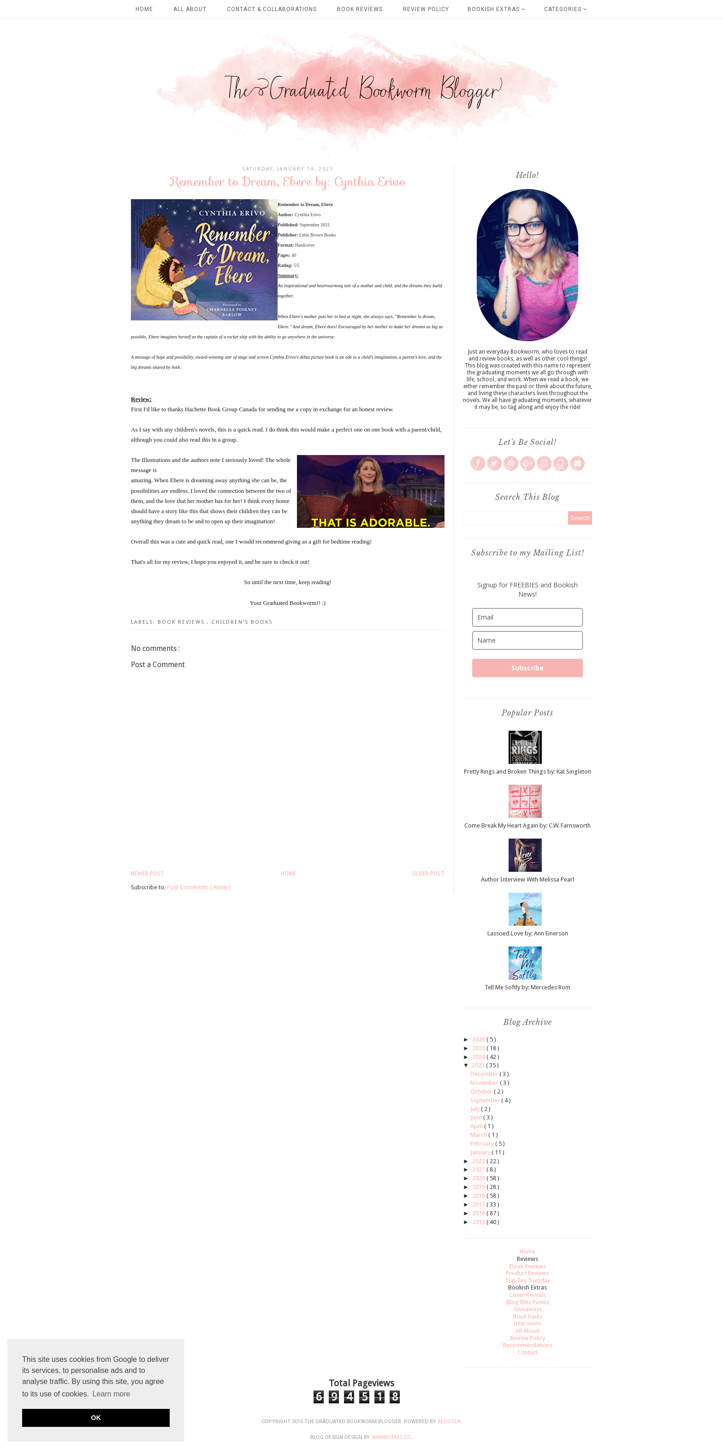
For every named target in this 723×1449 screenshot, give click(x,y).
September (485, 1100)
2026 (479, 1039)
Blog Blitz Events (527, 1302)
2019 (479, 1186)
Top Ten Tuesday (527, 1280)
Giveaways (528, 1309)
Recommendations (527, 1345)
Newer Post (147, 873)
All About (190, 9)
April (477, 1126)
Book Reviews (360, 9)
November (485, 1082)
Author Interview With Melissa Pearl (527, 879)
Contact (527, 1352)
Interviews (527, 1323)
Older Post (428, 873)
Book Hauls (527, 1316)
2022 (479, 1161)
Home (144, 9)
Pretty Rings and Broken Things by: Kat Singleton (527, 771)
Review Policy (426, 9)
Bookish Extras (497, 9)
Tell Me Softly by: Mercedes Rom (527, 987)
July (475, 1109)
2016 (479, 1213)
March (479, 1134)
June (476, 1117)
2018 (479, 1195)
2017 (479, 1204)
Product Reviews (527, 1273)
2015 (479, 1221)
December (484, 1073)
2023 (479, 1065)
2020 (479, 1178)
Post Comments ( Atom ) (199, 887)
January (481, 1152)
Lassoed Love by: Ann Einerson (527, 933)
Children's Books (242, 622)
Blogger (449, 1422)
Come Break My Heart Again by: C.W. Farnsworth (527, 825)
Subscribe (527, 667)
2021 (479, 1169)
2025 (479, 1048)
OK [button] (96, 1417)
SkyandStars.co (391, 1437)
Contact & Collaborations (272, 9)
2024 (479, 1056)
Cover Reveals (527, 1294)
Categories (565, 9)
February (482, 1143)
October (482, 1091)
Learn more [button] (111, 1394)
